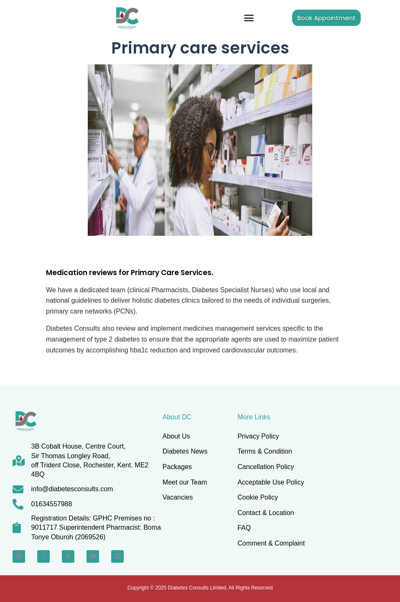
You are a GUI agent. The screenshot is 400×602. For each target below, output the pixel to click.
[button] (249, 18)
